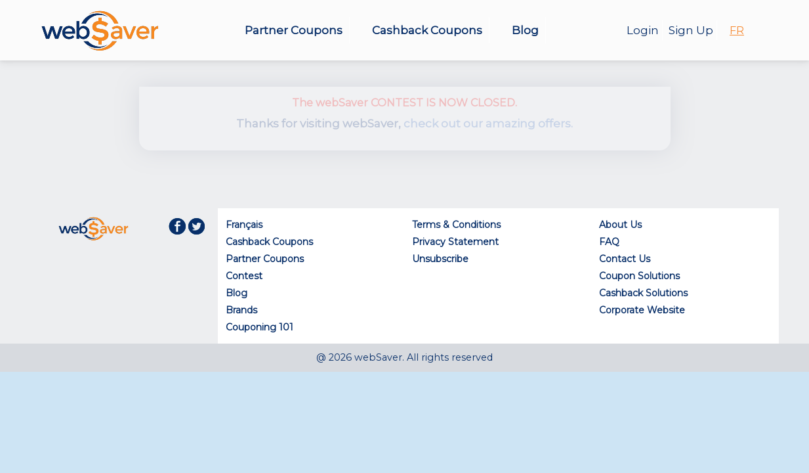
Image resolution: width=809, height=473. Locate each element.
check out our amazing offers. (488, 123)
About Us (620, 225)
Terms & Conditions (456, 225)
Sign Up (691, 30)
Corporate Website (642, 310)
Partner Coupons (293, 30)
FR (737, 30)
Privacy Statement (455, 242)
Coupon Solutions (639, 276)
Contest (244, 276)
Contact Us (624, 259)
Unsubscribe (440, 259)
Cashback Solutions (643, 293)
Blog (525, 30)
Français (244, 225)
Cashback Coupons (427, 30)
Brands (241, 310)
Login (643, 30)
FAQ (609, 242)
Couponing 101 (259, 327)
